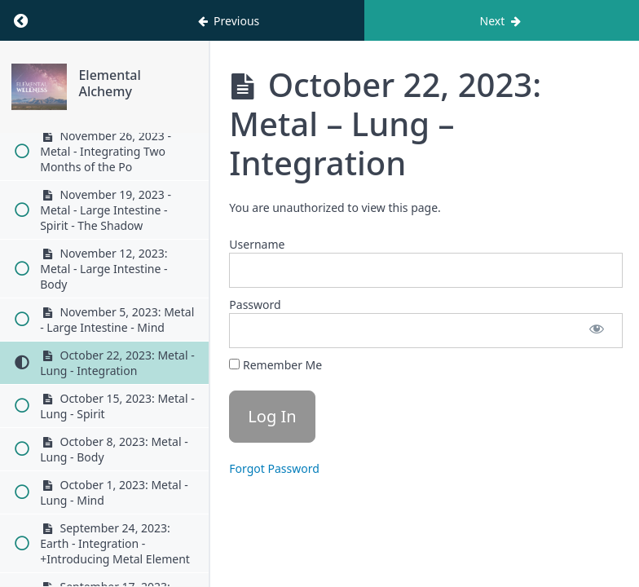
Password (254, 304)
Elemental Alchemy (138, 83)
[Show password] (597, 330)
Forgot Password (274, 468)
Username (256, 244)
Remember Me (275, 365)
